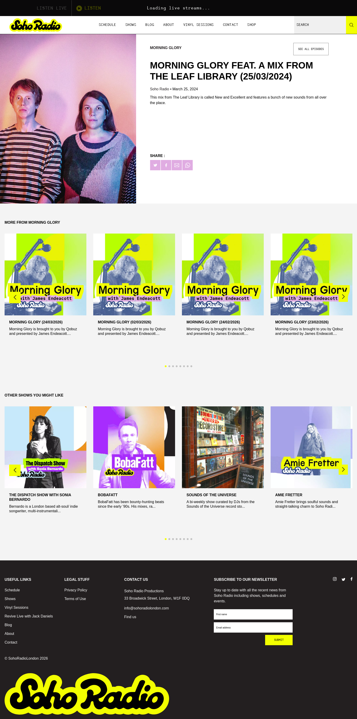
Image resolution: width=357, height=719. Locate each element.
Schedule (107, 25)
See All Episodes (311, 49)
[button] (343, 297)
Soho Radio (160, 89)
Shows (130, 25)
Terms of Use (75, 599)
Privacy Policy (75, 590)
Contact (230, 25)
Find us (130, 617)
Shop (251, 25)
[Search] (351, 25)
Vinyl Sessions (198, 25)
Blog (149, 25)
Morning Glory (165, 48)
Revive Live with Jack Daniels (29, 616)
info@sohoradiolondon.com (146, 608)
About (168, 25)
